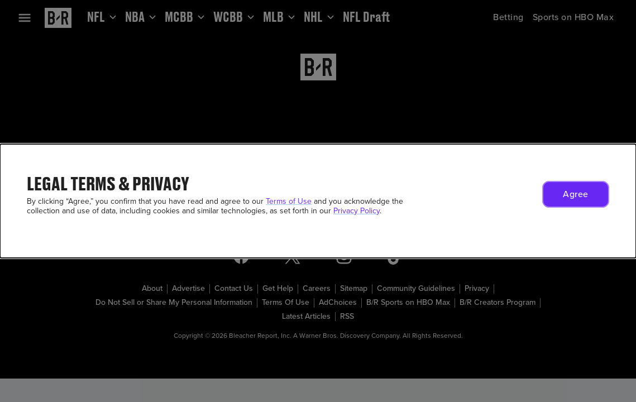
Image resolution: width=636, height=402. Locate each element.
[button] (575, 194)
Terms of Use (289, 201)
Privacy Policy (356, 211)
